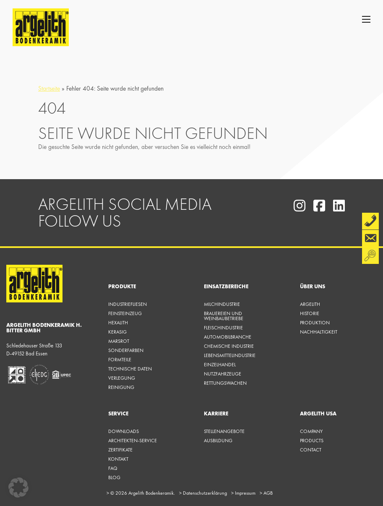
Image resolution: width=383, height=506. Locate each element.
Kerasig (117, 332)
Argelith (310, 304)
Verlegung (121, 378)
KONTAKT (118, 459)
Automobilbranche (227, 337)
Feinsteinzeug (125, 313)
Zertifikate (120, 450)
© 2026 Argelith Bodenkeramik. (141, 493)
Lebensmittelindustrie (229, 355)
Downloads (123, 431)
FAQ (112, 468)
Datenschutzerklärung (203, 493)
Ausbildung (218, 440)
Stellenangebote (224, 431)
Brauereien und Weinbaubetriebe (223, 315)
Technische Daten (130, 369)
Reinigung (121, 387)
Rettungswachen (225, 383)
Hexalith (118, 323)
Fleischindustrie (223, 328)
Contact (310, 450)
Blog (114, 477)
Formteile (119, 360)
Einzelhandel (220, 365)
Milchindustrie (222, 304)
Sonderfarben (125, 350)
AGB (266, 493)
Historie (309, 313)
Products (311, 440)
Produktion (315, 323)
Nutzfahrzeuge (222, 374)
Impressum (243, 493)
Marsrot (118, 341)
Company (311, 431)
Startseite (49, 88)
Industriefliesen (127, 304)
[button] (18, 487)
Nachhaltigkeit (318, 332)
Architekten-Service (132, 440)
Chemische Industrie (229, 346)
